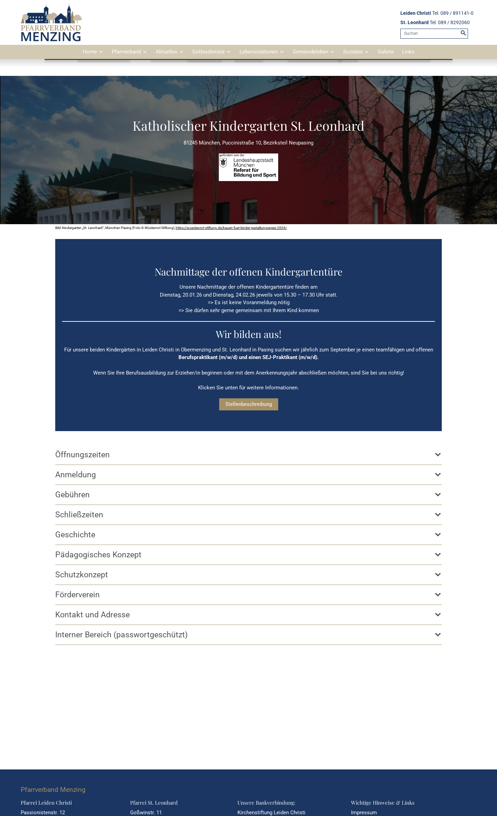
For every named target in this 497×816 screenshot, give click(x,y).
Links (408, 52)
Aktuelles (166, 52)
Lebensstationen (259, 52)
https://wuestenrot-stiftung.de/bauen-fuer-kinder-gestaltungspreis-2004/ (231, 228)
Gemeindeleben (310, 52)
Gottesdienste (208, 52)
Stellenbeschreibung (248, 404)
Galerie (386, 52)
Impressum (364, 812)
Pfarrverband (126, 52)
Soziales (353, 52)
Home (90, 52)
